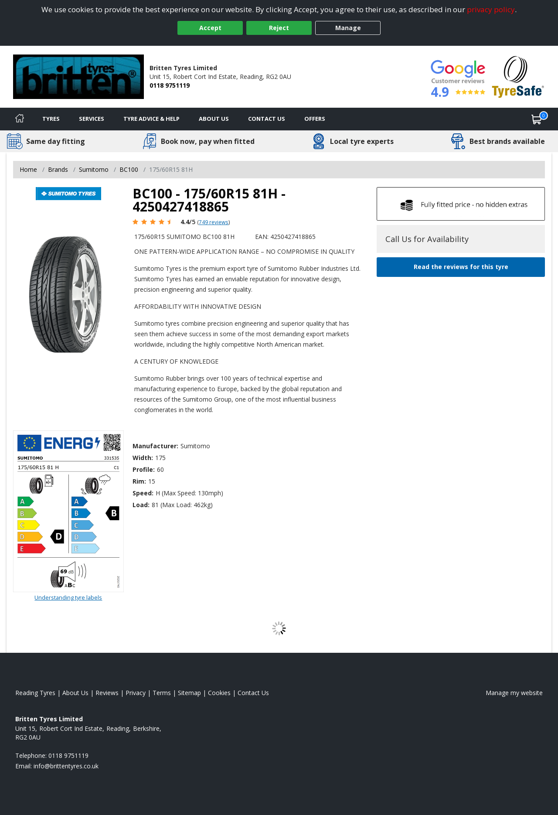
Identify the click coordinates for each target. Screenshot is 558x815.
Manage (348, 28)
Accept (210, 28)
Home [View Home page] (28, 169)
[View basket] (536, 119)
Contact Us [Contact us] (266, 119)
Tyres (51, 119)
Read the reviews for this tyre (461, 267)
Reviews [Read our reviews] (107, 693)
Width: (143, 458)
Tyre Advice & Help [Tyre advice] (151, 119)
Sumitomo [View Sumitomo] (94, 169)
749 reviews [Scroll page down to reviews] (213, 221)
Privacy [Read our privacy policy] (136, 693)
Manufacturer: (155, 446)
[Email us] (66, 766)
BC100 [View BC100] (128, 169)
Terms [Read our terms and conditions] (162, 693)
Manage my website (514, 693)
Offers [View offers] (314, 119)
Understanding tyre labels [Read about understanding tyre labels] (68, 597)
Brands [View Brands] (58, 169)
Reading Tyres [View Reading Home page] (35, 693)
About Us (214, 119)
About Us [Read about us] (75, 693)
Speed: (143, 493)
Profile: (144, 469)
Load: (141, 505)
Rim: (139, 481)
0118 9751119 (170, 85)
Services (91, 119)
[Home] (20, 119)
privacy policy (491, 9)
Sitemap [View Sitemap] (189, 693)
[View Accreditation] (518, 76)
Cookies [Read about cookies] (219, 693)
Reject (279, 28)
